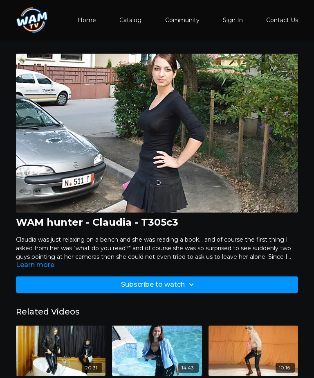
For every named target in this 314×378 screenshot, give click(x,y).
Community (182, 20)
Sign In (233, 20)
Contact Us (282, 20)
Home (87, 20)
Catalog (130, 20)
